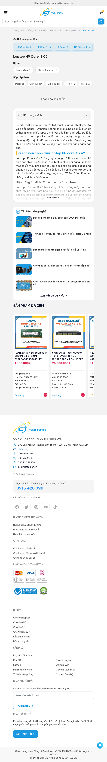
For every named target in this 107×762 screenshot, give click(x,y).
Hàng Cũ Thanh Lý (37, 30)
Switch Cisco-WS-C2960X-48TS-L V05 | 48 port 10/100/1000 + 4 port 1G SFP (68, 356)
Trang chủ (18, 30)
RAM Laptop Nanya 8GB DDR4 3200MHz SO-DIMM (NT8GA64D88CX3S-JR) (31, 356)
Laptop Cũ (55, 30)
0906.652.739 (25, 458)
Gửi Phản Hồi (25, 733)
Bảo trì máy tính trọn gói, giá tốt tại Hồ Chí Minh (59, 249)
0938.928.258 (25, 453)
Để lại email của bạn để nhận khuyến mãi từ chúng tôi (41, 688)
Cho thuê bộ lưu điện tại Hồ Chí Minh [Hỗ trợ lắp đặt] (61, 265)
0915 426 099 (29, 488)
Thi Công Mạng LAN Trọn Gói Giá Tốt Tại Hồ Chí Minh (62, 233)
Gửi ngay (26, 705)
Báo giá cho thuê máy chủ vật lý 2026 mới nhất (59, 217)
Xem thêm (53, 197)
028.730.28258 (26, 462)
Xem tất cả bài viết (53, 295)
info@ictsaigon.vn (27, 466)
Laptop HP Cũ (72, 30)
